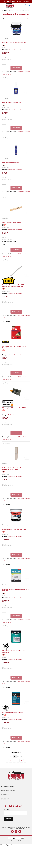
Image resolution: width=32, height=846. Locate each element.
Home (4, 10)
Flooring (11, 10)
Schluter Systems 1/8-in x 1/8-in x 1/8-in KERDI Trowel (15, 407)
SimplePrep (5, 524)
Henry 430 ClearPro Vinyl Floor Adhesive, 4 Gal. (14, 42)
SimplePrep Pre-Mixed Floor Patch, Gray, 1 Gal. (14, 529)
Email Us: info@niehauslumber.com (9, 827)
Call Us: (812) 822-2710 (24, 827)
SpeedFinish (5, 584)
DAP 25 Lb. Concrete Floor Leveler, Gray (12, 712)
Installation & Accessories (15, 49)
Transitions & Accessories (22, 10)
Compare (6, 78)
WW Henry (5, 38)
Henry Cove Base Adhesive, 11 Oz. (10, 162)
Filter (28, 19)
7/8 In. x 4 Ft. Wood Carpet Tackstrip (11, 222)
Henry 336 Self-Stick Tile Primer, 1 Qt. (11, 102)
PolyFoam (4, 463)
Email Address (7, 810)
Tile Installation (12, 415)
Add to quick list (6, 74)
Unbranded (5, 218)
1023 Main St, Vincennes (24, 71)
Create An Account (19, 828)
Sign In (11, 828)
